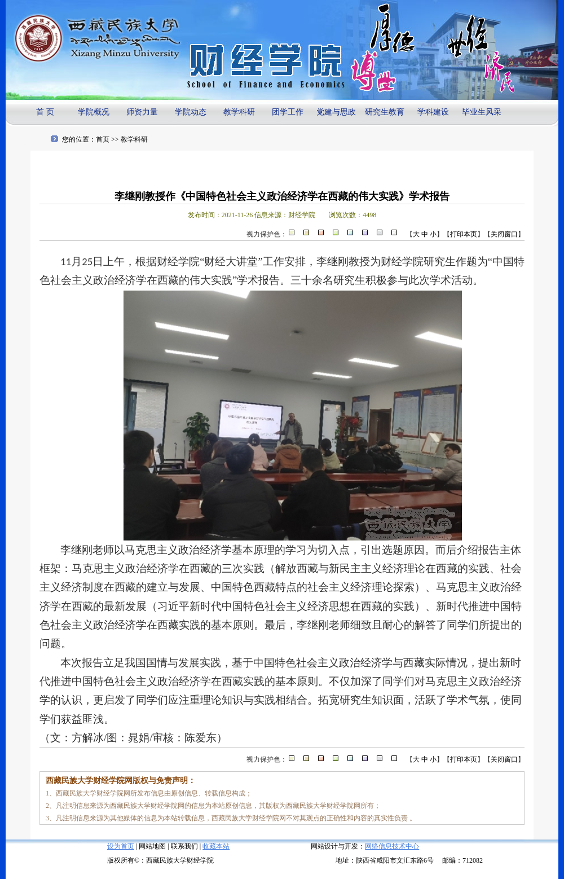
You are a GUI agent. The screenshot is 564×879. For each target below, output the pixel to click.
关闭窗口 (504, 234)
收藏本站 (216, 846)
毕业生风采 (481, 112)
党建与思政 (336, 112)
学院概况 (93, 112)
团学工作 (287, 112)
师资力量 (142, 112)
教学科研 (239, 112)
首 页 (45, 112)
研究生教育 (384, 112)
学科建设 (433, 112)
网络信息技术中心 (392, 846)
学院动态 (190, 112)
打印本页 (463, 234)
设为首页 (120, 846)
